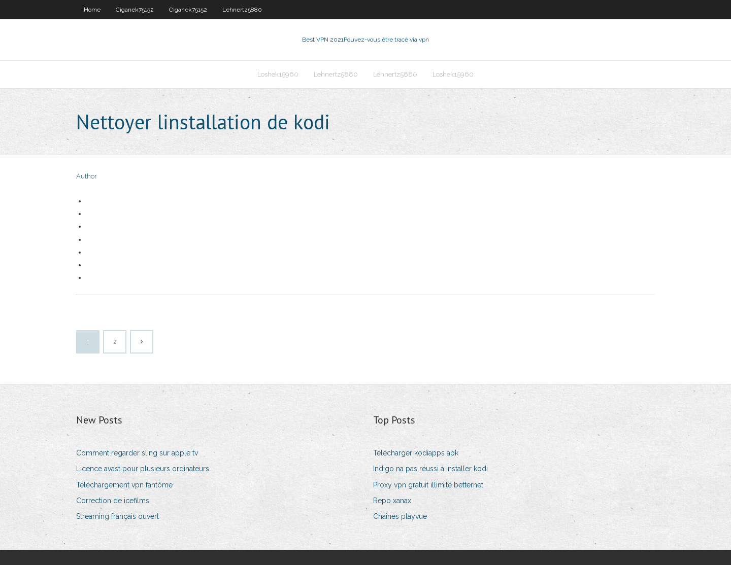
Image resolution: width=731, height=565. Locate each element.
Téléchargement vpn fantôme (124, 485)
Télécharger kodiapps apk (415, 453)
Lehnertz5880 (242, 9)
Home (92, 9)
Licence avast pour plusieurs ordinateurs (142, 469)
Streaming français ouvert (117, 516)
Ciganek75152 (135, 9)
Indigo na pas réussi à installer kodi (430, 469)
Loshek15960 (277, 74)
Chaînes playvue (400, 516)
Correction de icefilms (112, 501)
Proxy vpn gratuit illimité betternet (428, 485)
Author (86, 176)
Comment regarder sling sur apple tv (137, 453)
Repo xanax (392, 501)
